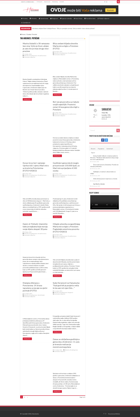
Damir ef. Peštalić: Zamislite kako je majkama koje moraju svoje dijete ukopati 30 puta (35, 226)
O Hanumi (39, 1)
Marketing (55, 1)
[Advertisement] (104, 68)
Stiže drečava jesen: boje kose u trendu (105, 179)
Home (22, 34)
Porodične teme (89, 18)
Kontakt (62, 1)
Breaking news (33, 55)
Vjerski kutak (43, 18)
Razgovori (54, 18)
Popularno (101, 148)
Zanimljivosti (25, 22)
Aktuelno (33, 18)
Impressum (47, 1)
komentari (110, 148)
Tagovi (93, 152)
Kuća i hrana (78, 18)
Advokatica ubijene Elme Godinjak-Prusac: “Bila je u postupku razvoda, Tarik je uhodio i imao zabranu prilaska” (63, 28)
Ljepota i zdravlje (66, 18)
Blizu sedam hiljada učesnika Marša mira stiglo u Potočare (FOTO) (65, 46)
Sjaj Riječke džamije (99, 184)
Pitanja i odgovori (103, 18)
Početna (24, 18)
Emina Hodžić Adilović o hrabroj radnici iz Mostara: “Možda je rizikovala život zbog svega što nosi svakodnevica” (104, 157)
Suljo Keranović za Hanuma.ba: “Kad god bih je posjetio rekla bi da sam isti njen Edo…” (66, 285)
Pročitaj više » (27, 99)
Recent (93, 148)
